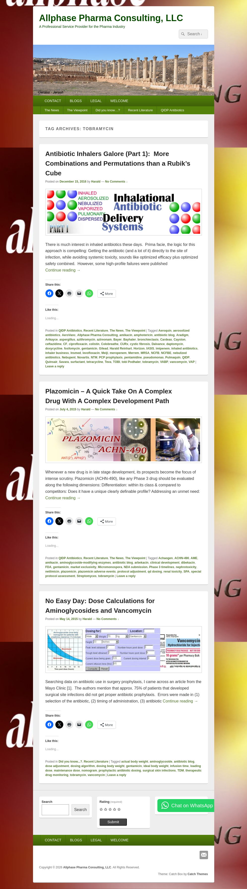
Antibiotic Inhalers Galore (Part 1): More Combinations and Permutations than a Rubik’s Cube (117, 163)
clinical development (164, 562)
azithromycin (86, 339)
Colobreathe (109, 344)
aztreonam (104, 339)
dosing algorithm (83, 766)
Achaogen (165, 558)
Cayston (179, 339)
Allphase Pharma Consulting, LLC (111, 18)
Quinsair (51, 362)
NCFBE (166, 353)
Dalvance (158, 344)
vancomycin (178, 362)
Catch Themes (197, 874)
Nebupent (68, 357)
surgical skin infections (159, 770)
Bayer (117, 339)
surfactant (78, 362)
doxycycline (54, 348)
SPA (186, 571)
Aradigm (182, 335)
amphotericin (143, 335)
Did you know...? (70, 761)
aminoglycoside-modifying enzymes (85, 562)
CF (65, 344)
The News (51, 110)
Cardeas (166, 339)
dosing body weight (111, 766)
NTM (94, 357)
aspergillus (67, 339)
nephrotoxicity (186, 567)
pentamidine (133, 357)
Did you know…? (108, 110)
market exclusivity (83, 567)
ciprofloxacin (78, 344)
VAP (192, 362)
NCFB (155, 353)
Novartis (83, 357)
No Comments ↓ (116, 181)
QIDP (185, 357)
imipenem (163, 348)
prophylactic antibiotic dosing (120, 770)
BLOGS (76, 101)
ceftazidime (53, 344)
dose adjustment (57, 766)
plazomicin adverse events (97, 571)
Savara (64, 362)
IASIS (150, 348)
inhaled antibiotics (184, 348)
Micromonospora (110, 567)
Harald (95, 181)
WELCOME (119, 101)
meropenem (118, 353)
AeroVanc (68, 335)
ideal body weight (156, 766)
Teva (108, 362)
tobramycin (150, 362)
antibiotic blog (164, 335)
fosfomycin (72, 348)
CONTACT (52, 101)
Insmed (76, 353)
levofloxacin (91, 353)
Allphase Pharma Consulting (97, 335)
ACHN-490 (182, 558)
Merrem (133, 353)
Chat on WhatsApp (192, 805)
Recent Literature (140, 110)
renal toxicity (173, 571)
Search (47, 802)
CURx (124, 344)
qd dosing (155, 571)
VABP (164, 362)
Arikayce (51, 339)
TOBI (116, 362)
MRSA (145, 353)
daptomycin (174, 344)
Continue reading (63, 270)
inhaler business (57, 353)
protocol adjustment (131, 571)
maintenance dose (67, 770)
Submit (113, 822)
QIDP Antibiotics (172, 110)
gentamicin (89, 348)
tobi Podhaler (131, 362)
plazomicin (68, 571)
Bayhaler (129, 339)
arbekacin (141, 562)
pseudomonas (153, 357)
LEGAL (96, 101)
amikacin (125, 335)
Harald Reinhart (121, 348)
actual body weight (134, 761)
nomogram (89, 770)
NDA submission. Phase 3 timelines (149, 567)
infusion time (179, 766)
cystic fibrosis (140, 344)
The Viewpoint (77, 110)
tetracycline (95, 362)
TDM (180, 770)
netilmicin (52, 571)
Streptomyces (86, 576)
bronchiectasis (148, 339)
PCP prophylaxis (111, 357)
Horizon (139, 348)
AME (194, 558)
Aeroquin (165, 330)
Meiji (105, 353)
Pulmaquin (172, 357)
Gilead (103, 348)
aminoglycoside (161, 761)
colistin (94, 344)
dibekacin (188, 562)
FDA (48, 567)
